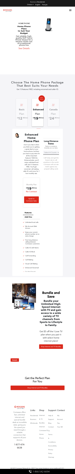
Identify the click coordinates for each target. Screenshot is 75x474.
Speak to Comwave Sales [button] (31, 200)
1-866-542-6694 (39, 471)
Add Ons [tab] (28, 217)
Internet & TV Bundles (42, 419)
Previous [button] (13, 111)
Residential (41, 2)
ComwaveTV (43, 430)
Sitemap (51, 457)
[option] (37, 44)
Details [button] (14, 360)
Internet (42, 427)
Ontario (30, 4)
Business (33, 2)
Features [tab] (28, 213)
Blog (49, 423)
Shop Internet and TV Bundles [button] (51, 347)
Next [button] (62, 111)
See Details (24, 48)
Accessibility (52, 446)
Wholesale (34, 423)
